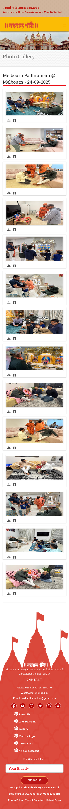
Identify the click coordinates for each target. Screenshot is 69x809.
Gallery (23, 729)
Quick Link (26, 743)
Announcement (29, 750)
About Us (24, 714)
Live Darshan (27, 721)
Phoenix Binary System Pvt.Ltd (41, 787)
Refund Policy (53, 800)
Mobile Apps (27, 736)
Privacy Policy (15, 800)
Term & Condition (34, 800)
